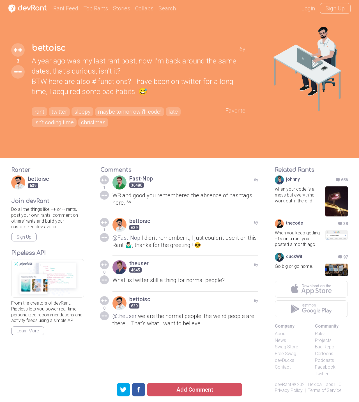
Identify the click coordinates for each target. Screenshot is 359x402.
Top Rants (95, 8)
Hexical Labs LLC (324, 384)
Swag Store (286, 347)
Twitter (321, 373)
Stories (121, 8)
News (280, 340)
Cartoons (324, 353)
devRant (283, 384)
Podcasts (324, 360)
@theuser (124, 316)
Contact (283, 367)
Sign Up (335, 8)
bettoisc (48, 48)
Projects (323, 340)
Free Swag (285, 353)
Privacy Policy (289, 390)
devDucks (284, 360)
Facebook (325, 367)
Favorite (235, 110)
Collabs (144, 8)
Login (308, 8)
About (281, 333)
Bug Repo (324, 347)
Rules (320, 333)
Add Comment (194, 389)
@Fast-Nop (126, 237)
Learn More (28, 331)
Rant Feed (65, 8)
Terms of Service (325, 390)
